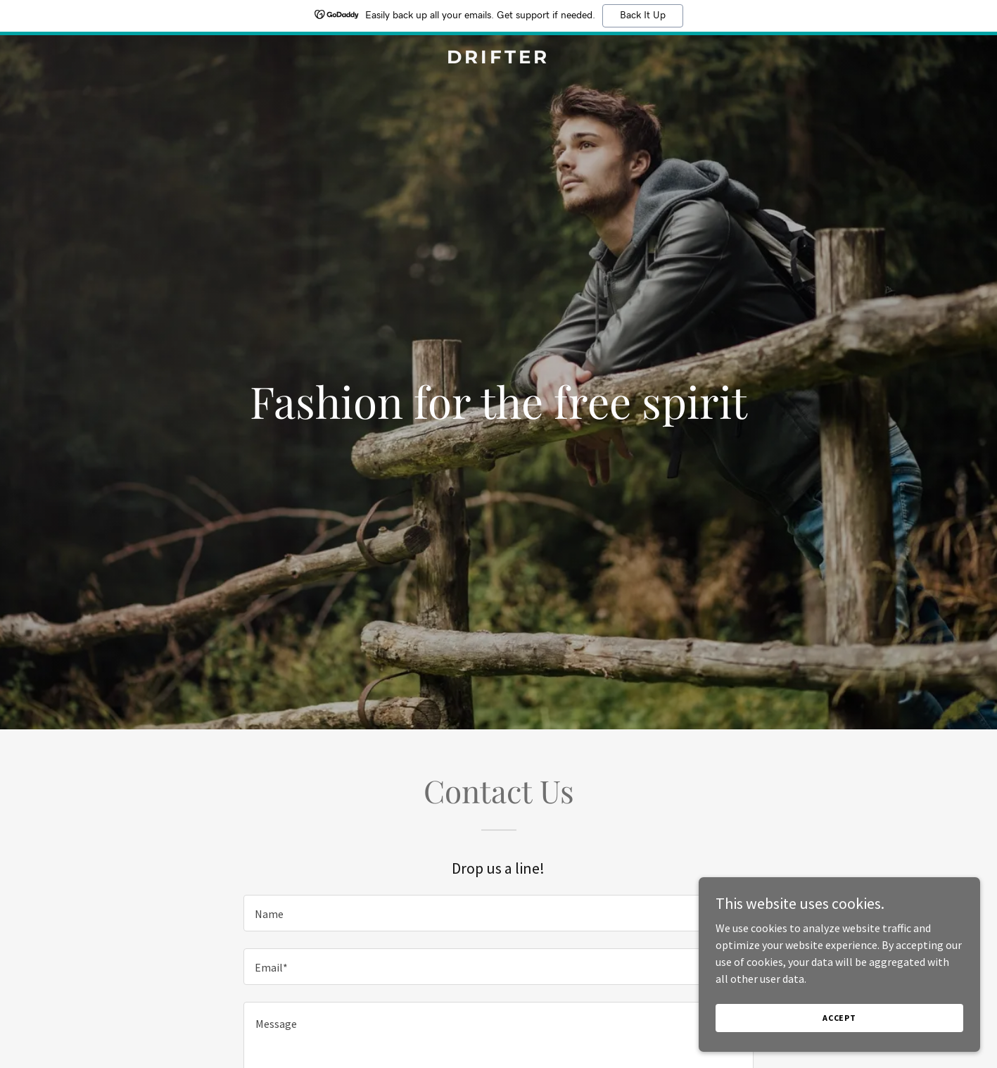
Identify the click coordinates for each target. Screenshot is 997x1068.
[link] (498, 59)
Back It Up (643, 15)
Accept (839, 1017)
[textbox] (498, 913)
